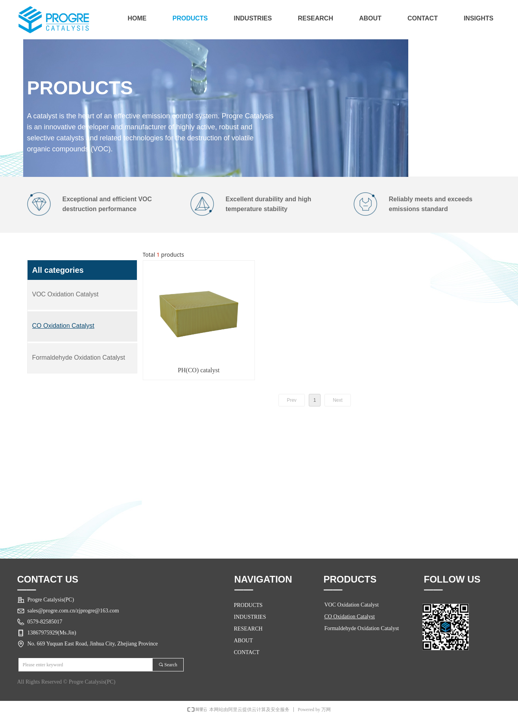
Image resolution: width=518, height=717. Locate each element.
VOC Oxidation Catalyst (351, 605)
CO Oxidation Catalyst (349, 617)
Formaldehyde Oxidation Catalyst (361, 628)
